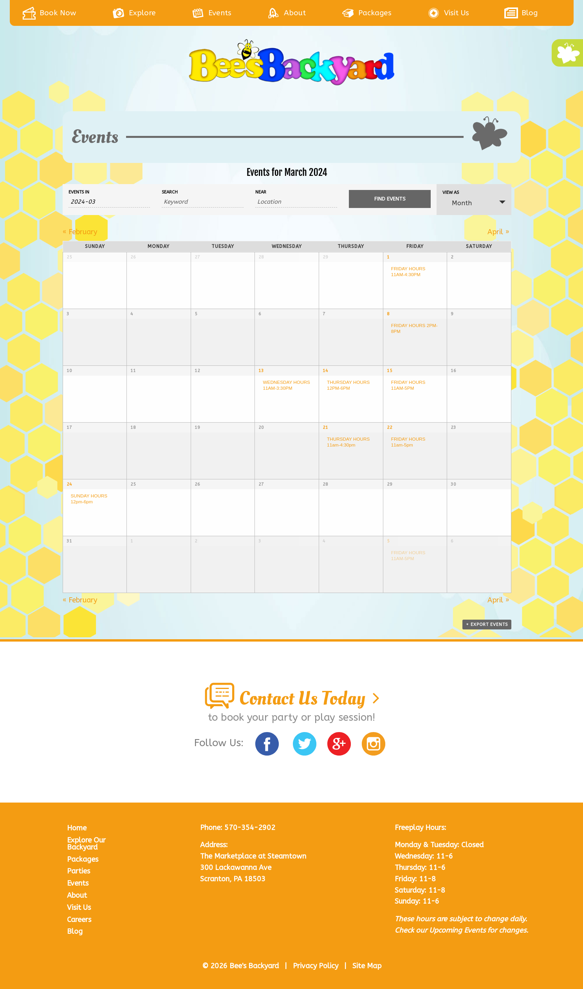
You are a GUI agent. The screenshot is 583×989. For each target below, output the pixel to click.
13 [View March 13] (261, 370)
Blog (75, 931)
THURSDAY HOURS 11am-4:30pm (348, 441)
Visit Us (79, 907)
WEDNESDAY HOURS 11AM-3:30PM (286, 385)
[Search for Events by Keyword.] (203, 202)
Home (77, 828)
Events (77, 883)
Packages (82, 859)
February (80, 232)
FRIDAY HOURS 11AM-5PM (408, 385)
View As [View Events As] (450, 192)
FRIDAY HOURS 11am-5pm (408, 441)
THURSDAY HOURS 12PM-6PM (348, 385)
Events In (79, 192)
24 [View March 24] (69, 484)
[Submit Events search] (390, 199)
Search (170, 192)
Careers (79, 919)
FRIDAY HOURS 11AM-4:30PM (408, 271)
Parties (78, 871)
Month (457, 203)
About (77, 895)
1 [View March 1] (388, 257)
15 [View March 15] (389, 370)
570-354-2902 (249, 827)
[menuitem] (67, 13)
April (498, 232)
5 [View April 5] (388, 541)
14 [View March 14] (325, 370)
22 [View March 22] (389, 427)
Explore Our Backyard (86, 844)
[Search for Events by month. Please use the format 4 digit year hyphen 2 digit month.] (109, 202)
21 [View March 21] (325, 427)
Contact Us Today (291, 698)
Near (260, 192)
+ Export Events (487, 624)
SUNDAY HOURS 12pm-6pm (89, 498)
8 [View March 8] (388, 313)
